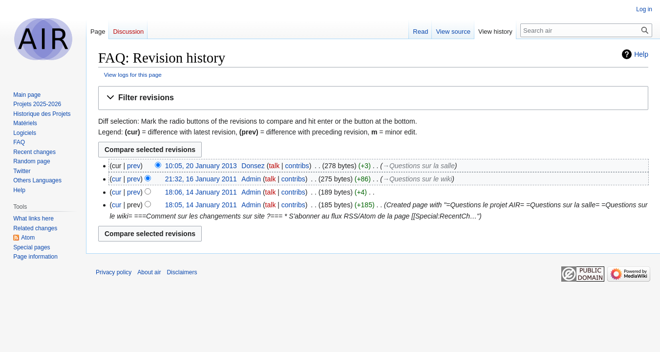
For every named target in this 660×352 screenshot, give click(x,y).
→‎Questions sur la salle (419, 166)
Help (641, 54)
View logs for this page (133, 74)
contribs (297, 166)
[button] (373, 98)
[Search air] (586, 30)
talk (274, 166)
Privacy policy (113, 272)
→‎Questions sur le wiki (417, 179)
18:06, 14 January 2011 (201, 192)
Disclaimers (182, 272)
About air (149, 272)
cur (116, 179)
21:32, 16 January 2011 (201, 179)
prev (133, 166)
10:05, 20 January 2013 (201, 166)
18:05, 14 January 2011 (201, 205)
